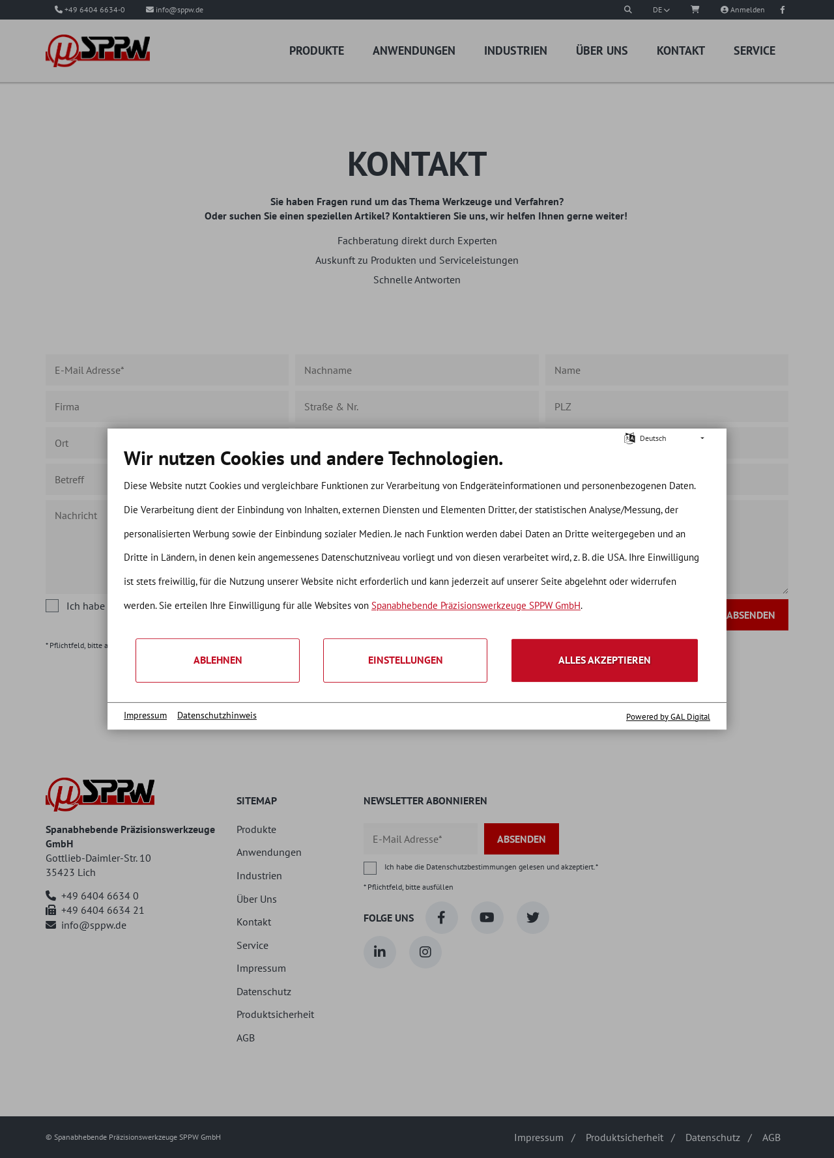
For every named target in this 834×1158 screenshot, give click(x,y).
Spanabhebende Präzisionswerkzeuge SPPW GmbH (476, 605)
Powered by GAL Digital (668, 716)
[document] (417, 541)
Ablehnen (218, 659)
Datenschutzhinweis (217, 715)
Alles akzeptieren (604, 659)
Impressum (145, 715)
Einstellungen (405, 659)
